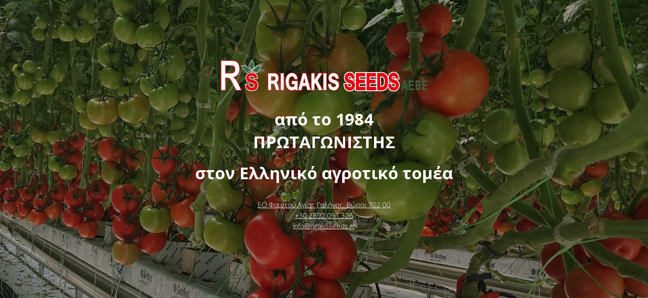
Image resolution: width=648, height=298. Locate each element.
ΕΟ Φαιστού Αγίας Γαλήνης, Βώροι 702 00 (324, 204)
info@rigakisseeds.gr (324, 226)
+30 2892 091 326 (324, 215)
